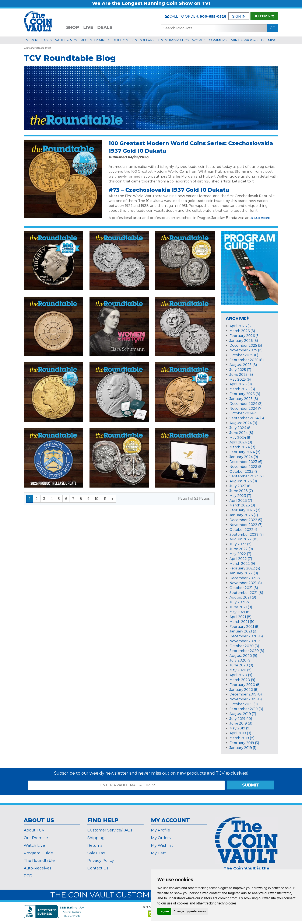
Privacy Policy (100, 860)
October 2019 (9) (243, 704)
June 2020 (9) (241, 665)
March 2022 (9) (242, 564)
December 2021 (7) (245, 578)
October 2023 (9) (244, 472)
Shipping (96, 837)
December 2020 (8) (246, 636)
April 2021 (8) (240, 617)
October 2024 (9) (244, 413)
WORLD (199, 40)
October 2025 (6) (243, 355)
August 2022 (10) (244, 539)
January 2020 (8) (244, 690)
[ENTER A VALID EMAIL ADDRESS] (126, 785)
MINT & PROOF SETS (247, 40)
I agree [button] (164, 911)
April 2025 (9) (240, 384)
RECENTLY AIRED (95, 40)
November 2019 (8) (245, 699)
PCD (28, 875)
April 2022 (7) (240, 559)
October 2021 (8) (243, 588)
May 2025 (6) (240, 379)
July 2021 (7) (240, 602)
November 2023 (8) (246, 467)
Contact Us (97, 868)
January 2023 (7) (243, 515)
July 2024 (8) (240, 428)
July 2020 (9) (240, 660)
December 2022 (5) (245, 520)
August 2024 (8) (243, 423)
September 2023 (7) (246, 476)
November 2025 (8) (246, 350)
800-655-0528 (213, 16)
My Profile (160, 830)
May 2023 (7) (240, 496)
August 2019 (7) (242, 714)
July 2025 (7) (240, 370)
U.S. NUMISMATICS (173, 40)
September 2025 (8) (246, 360)
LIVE (88, 27)
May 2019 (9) (239, 728)
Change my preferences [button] (190, 911)
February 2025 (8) (244, 394)
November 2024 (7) (246, 409)
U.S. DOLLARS (143, 40)
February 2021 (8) (244, 627)
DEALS (104, 27)
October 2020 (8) (244, 646)
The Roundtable (39, 860)
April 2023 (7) (240, 501)
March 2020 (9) (242, 680)
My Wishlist (162, 845)
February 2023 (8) (244, 510)
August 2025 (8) (243, 365)
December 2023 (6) (245, 462)
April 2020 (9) (240, 675)
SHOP (72, 27)
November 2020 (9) (246, 641)
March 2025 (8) (242, 389)
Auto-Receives (37, 868)
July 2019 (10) (240, 719)
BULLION (120, 40)
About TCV (34, 830)
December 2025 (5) (245, 345)
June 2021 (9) (240, 607)
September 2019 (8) (246, 709)
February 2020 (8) (245, 685)
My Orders (161, 837)
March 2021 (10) (242, 622)
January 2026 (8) (243, 341)
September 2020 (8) (246, 651)
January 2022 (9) (243, 573)
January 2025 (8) (243, 399)
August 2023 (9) (243, 481)
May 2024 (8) (240, 438)
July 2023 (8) (240, 486)
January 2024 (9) (243, 457)
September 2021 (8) (246, 593)
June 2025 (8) (241, 375)
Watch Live (34, 845)
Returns (94, 845)
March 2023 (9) (242, 505)
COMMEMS (218, 40)
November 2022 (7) (246, 525)
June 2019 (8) (240, 723)
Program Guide (38, 853)
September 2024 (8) (246, 418)
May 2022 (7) (240, 554)
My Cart (158, 853)
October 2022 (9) (244, 530)
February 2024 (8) (244, 452)
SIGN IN (239, 16)
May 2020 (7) (240, 670)
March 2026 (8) (242, 331)
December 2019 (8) (245, 694)
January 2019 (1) (242, 748)
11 (105, 499)
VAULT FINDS (66, 40)
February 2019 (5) (244, 743)
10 (96, 499)
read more (260, 218)
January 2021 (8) (243, 631)
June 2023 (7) (241, 491)
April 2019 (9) (240, 733)
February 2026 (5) (244, 336)
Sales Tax (96, 853)
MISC (272, 40)
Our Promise (36, 837)
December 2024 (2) (246, 404)
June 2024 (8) (241, 433)
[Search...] (214, 28)
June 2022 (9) (241, 549)
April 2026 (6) (240, 326)
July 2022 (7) (240, 544)
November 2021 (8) (245, 583)
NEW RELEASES (39, 40)
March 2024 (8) (242, 447)
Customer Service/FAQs (109, 830)
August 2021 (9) (242, 597)
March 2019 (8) (241, 738)
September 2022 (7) (246, 535)
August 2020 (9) (243, 656)
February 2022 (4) (244, 568)
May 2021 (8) (240, 612)
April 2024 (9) (240, 442)
